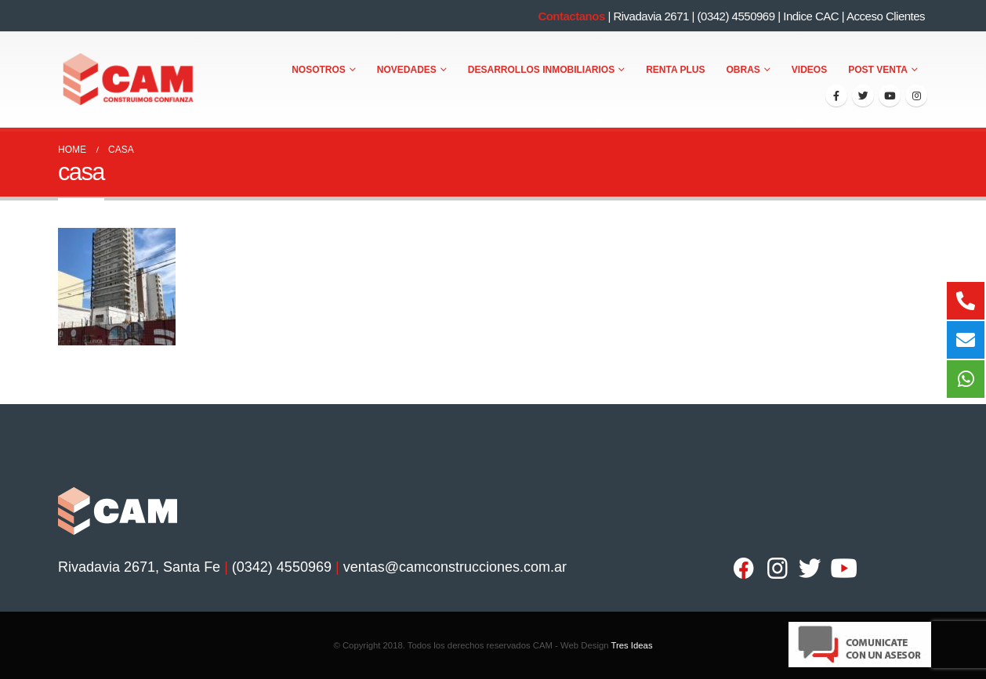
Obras (743, 69)
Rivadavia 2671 (650, 16)
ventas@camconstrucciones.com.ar (455, 567)
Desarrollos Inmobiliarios (541, 69)
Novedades (407, 69)
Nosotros (319, 69)
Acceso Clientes (885, 16)
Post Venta (878, 69)
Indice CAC (811, 16)
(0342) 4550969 (736, 16)
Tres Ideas (631, 645)
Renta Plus (675, 69)
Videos (809, 69)
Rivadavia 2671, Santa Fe (139, 567)
